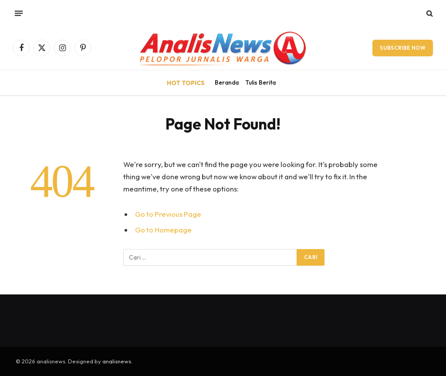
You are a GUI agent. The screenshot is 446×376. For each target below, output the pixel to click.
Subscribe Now (403, 47)
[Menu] (19, 13)
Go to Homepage (163, 229)
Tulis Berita (260, 82)
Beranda (227, 82)
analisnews (116, 361)
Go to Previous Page (168, 214)
